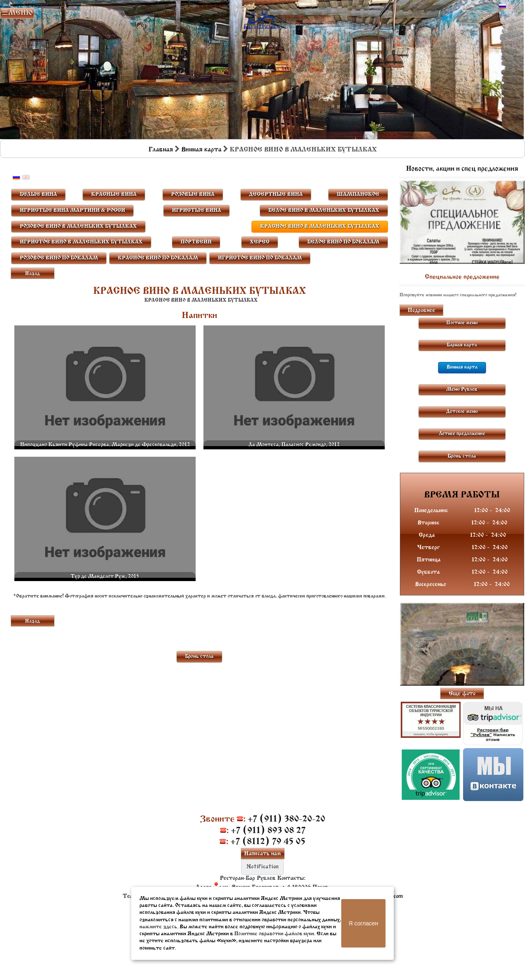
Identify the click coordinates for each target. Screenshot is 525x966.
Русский (502, 6)
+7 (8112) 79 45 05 (268, 842)
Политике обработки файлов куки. (274, 933)
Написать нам (262, 853)
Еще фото (462, 693)
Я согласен (363, 923)
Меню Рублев (461, 389)
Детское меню (462, 411)
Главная (160, 150)
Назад (32, 273)
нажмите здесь (158, 926)
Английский (512, 6)
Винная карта (201, 150)
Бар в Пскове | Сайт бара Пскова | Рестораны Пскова (262, 20)
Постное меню (462, 322)
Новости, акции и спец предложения (462, 169)
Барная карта (462, 345)
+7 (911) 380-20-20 (286, 819)
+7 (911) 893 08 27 (268, 830)
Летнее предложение (462, 433)
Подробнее (421, 310)
